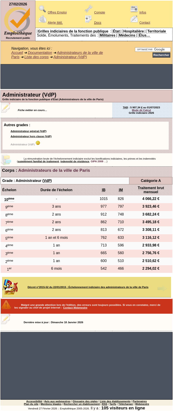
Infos (137, 12)
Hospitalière (133, 31)
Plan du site (31, 404)
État (116, 31)
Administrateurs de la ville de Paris (54, 170)
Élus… (144, 35)
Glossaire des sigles (85, 401)
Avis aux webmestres (57, 401)
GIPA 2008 (97, 161)
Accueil (17, 53)
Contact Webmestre (75, 307)
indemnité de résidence (74, 161)
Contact (139, 22)
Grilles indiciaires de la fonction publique (73, 31)
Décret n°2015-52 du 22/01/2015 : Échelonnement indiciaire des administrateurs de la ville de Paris (88, 287)
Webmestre (142, 404)
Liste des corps (36, 57)
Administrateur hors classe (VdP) (31, 136)
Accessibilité (34, 401)
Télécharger (125, 404)
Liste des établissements (115, 401)
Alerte (50, 22)
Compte (94, 12)
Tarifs (112, 404)
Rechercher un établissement (82, 404)
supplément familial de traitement (38, 161)
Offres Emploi (52, 12)
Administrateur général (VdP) (28, 131)
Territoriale (156, 31)
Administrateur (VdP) (70, 57)
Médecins (127, 35)
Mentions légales (51, 404)
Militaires (107, 35)
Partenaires (140, 401)
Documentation (40, 53)
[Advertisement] (86, 76)
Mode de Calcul (141, 110)
